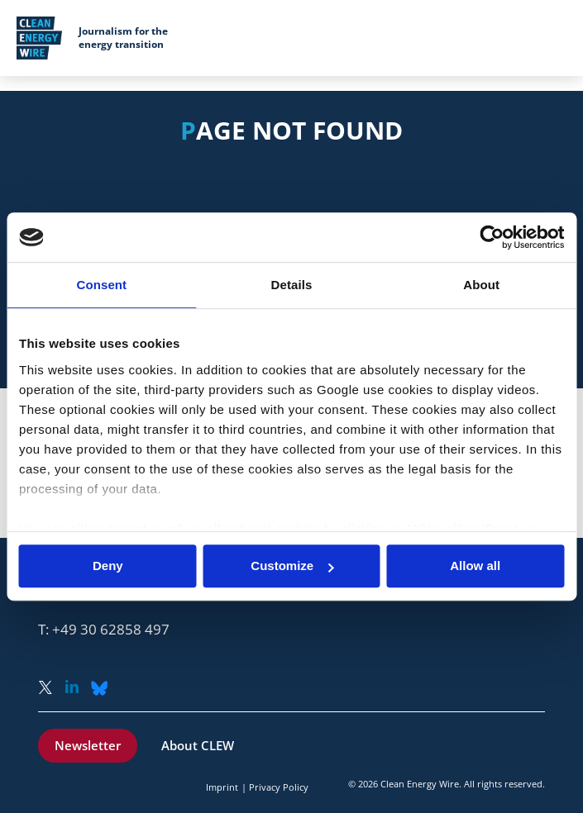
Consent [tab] (101, 285)
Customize (292, 566)
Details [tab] (292, 285)
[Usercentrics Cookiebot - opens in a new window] (491, 237)
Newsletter (88, 745)
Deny (108, 566)
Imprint (222, 787)
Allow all (475, 566)
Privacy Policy (278, 787)
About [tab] (481, 285)
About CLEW (197, 745)
